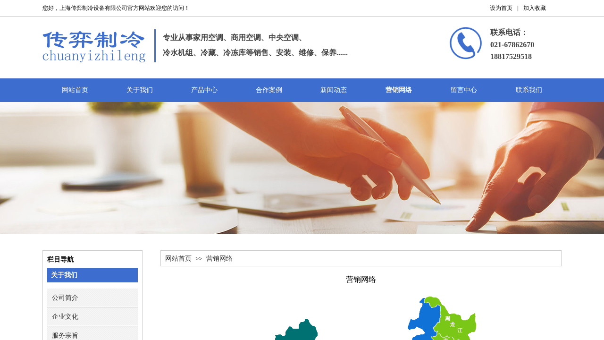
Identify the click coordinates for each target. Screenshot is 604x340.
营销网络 (219, 258)
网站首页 (178, 258)
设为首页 (501, 8)
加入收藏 (534, 8)
